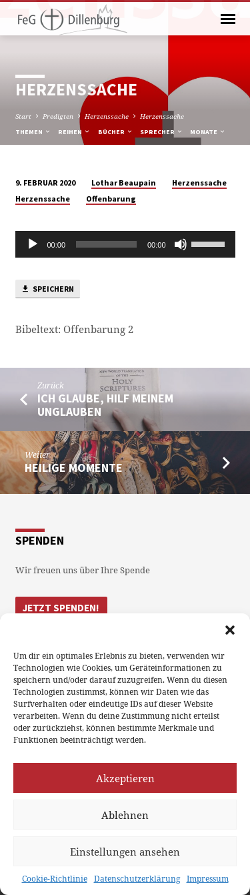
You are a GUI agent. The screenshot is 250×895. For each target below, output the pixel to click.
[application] (125, 244)
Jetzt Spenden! (61, 607)
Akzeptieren (125, 778)
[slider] (106, 244)
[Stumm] (180, 244)
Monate (208, 131)
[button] (230, 630)
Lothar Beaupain (123, 183)
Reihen (74, 131)
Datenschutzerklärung (137, 878)
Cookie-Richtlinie (54, 878)
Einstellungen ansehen (125, 851)
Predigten (58, 116)
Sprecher (161, 131)
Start (23, 116)
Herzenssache (107, 116)
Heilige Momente (74, 467)
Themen (33, 131)
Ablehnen (125, 815)
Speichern (47, 289)
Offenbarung (111, 199)
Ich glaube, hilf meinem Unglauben (105, 404)
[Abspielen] (32, 244)
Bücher (115, 131)
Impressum (208, 878)
